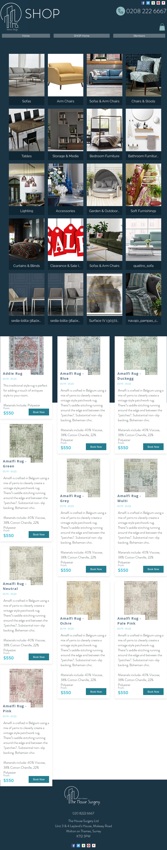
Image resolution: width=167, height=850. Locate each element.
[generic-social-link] (153, 3)
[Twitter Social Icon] (148, 3)
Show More (85, 329)
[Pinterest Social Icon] (158, 3)
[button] (162, 27)
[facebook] (143, 3)
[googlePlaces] (163, 3)
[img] (66, 79)
